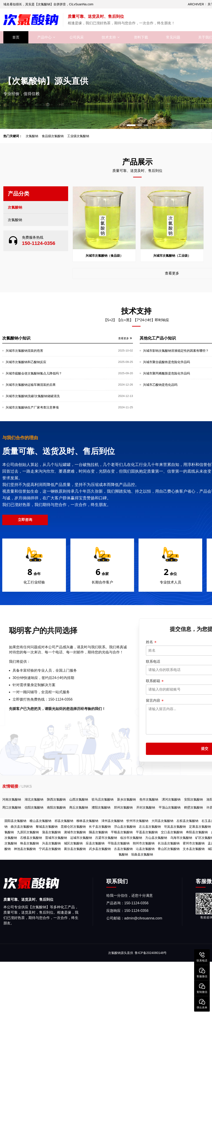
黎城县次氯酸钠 (47, 826)
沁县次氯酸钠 (145, 849)
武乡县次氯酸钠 (100, 849)
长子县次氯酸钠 (100, 826)
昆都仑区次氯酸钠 (73, 826)
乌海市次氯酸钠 (181, 837)
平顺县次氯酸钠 (122, 832)
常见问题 (173, 37)
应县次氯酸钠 (95, 843)
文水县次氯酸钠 (194, 849)
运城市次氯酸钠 (81, 837)
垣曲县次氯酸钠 (142, 854)
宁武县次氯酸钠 (50, 849)
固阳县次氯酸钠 (15, 821)
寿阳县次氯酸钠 (197, 832)
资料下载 (141, 37)
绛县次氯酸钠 (29, 843)
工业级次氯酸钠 (78, 136)
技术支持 (109, 37)
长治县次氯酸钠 (169, 843)
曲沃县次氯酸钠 (22, 826)
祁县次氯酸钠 (64, 821)
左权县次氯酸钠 (187, 821)
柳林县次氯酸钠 (87, 821)
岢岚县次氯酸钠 (175, 826)
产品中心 (44, 37)
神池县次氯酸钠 (25, 849)
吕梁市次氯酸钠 (106, 837)
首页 (15, 37)
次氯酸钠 (32, 136)
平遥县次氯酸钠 (147, 832)
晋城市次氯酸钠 (56, 837)
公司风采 (76, 37)
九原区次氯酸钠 (28, 832)
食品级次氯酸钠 (53, 136)
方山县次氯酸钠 (156, 837)
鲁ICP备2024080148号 (151, 953)
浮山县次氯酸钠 (125, 826)
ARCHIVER (196, 4)
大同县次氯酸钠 (162, 821)
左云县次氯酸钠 (150, 826)
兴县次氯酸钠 (51, 843)
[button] (131, 125)
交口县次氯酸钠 (172, 832)
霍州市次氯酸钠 (194, 843)
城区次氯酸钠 (73, 843)
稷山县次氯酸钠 (40, 821)
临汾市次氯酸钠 (131, 837)
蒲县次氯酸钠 (51, 832)
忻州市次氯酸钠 (137, 821)
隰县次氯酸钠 (98, 832)
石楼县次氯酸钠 (31, 837)
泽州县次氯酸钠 (112, 821)
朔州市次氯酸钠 (144, 843)
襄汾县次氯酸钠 (75, 849)
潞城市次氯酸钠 (75, 832)
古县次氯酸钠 (123, 849)
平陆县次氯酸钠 (119, 843)
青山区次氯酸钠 (169, 849)
